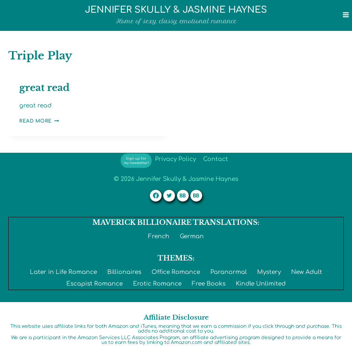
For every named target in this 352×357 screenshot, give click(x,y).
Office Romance (176, 272)
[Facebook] (156, 195)
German (192, 236)
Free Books (209, 283)
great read (44, 88)
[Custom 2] (196, 195)
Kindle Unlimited (261, 283)
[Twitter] (169, 195)
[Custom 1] (183, 195)
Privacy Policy (175, 159)
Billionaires (124, 272)
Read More (39, 121)
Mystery (269, 272)
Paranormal (228, 272)
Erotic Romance (157, 283)
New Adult (306, 272)
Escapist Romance (94, 283)
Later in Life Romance (63, 272)
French (158, 236)
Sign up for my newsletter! (136, 161)
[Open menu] (345, 14)
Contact (215, 159)
